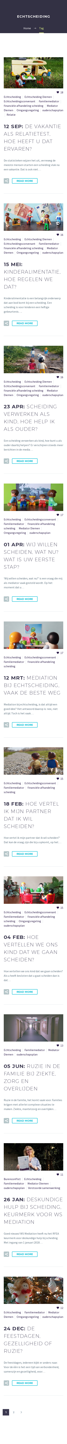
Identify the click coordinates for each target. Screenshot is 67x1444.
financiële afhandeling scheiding (23, 105)
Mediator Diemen (29, 528)
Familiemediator (49, 101)
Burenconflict (12, 1179)
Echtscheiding (12, 97)
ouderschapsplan (52, 110)
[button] (6, 181)
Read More (25, 181)
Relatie (11, 114)
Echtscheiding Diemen (38, 97)
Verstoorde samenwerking (44, 1188)
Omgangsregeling (28, 110)
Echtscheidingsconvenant (19, 101)
